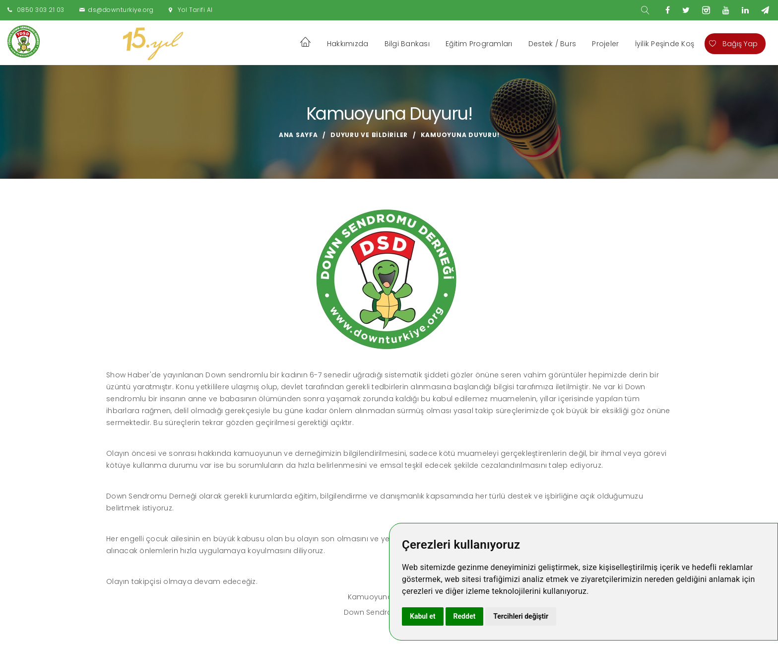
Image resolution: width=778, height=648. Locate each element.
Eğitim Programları (479, 44)
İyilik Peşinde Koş (665, 44)
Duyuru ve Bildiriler (369, 135)
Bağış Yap (733, 44)
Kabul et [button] (423, 616)
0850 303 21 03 (41, 9)
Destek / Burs (552, 44)
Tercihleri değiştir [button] (520, 616)
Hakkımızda (348, 44)
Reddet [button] (465, 616)
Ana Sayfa (298, 135)
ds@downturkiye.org (120, 9)
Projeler (605, 44)
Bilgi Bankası (407, 44)
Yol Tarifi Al (195, 9)
